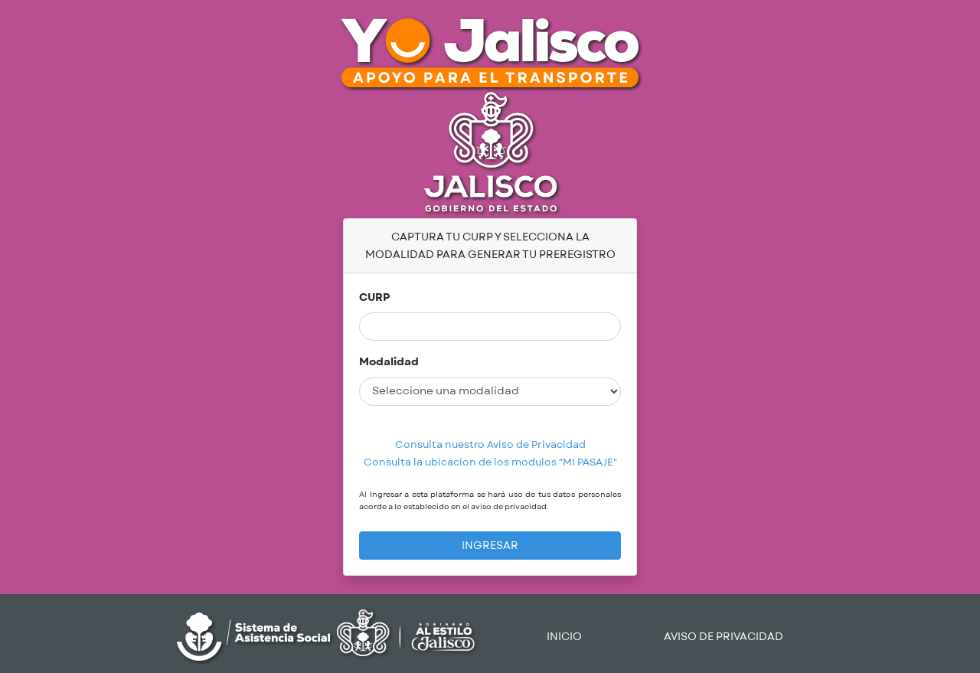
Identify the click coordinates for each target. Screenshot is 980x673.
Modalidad (389, 361)
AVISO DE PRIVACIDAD (723, 636)
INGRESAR (490, 545)
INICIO (564, 636)
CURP (374, 297)
